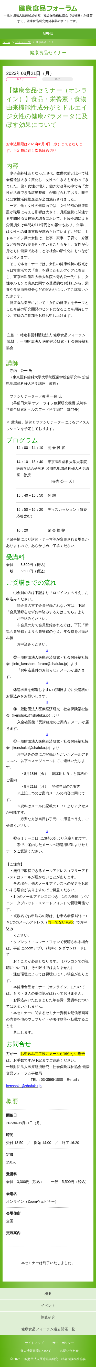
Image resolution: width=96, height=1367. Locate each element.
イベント (48, 1305)
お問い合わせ (69, 1351)
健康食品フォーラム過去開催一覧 (48, 1329)
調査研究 (48, 1317)
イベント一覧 (23, 42)
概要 (48, 1294)
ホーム (6, 42)
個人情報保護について (35, 1351)
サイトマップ (34, 1343)
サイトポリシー (63, 1343)
